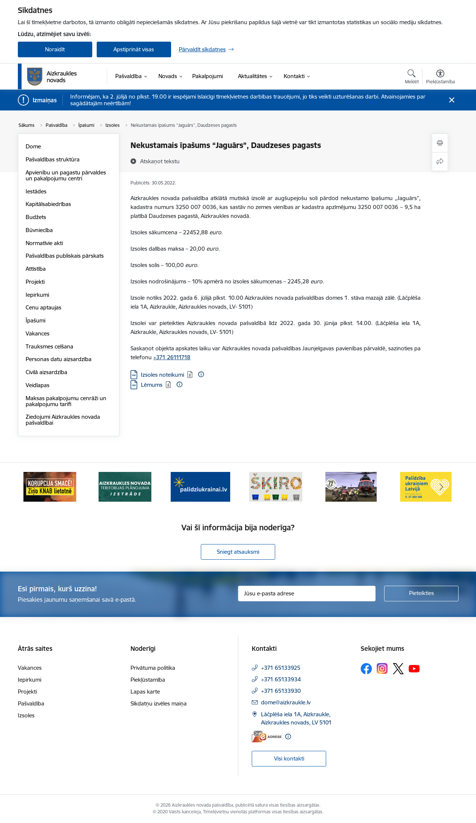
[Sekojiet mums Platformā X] (398, 668)
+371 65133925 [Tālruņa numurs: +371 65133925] (280, 667)
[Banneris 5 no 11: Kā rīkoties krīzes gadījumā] (351, 486)
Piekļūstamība (148, 679)
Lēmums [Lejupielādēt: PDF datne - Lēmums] (152, 384)
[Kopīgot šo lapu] (440, 161)
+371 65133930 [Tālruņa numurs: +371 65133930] (281, 690)
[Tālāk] (441, 487)
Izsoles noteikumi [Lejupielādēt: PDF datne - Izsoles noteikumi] (162, 374)
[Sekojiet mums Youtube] (414, 668)
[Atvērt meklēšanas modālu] (411, 78)
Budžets (36, 217)
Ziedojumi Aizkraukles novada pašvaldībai (63, 419)
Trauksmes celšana (49, 346)
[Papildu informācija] (201, 374)
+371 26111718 (171, 357)
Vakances (37, 333)
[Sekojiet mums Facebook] (366, 668)
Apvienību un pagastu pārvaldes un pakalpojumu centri (66, 175)
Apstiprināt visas (133, 49)
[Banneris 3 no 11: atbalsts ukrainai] (200, 486)
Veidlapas (37, 385)
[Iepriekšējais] (35, 487)
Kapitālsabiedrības (48, 204)
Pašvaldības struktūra (53, 159)
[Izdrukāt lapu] (440, 143)
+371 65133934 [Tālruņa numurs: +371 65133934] (281, 679)
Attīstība (36, 268)
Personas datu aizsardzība (58, 359)
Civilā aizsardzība (46, 372)
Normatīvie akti (44, 243)
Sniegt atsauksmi (238, 551)
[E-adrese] (267, 736)
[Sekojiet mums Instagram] (382, 668)
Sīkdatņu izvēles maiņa (159, 703)
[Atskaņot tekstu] (160, 161)
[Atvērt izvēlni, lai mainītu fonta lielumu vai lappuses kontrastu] (440, 78)
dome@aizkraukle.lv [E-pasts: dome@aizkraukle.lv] (286, 702)
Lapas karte (145, 691)
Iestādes (36, 191)
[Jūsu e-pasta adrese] (307, 593)
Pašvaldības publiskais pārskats (65, 255)
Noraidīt (55, 49)
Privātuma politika (153, 667)
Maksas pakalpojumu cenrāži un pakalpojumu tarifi (66, 401)
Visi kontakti (289, 758)
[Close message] (451, 100)
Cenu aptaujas (43, 307)
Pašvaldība (31, 703)
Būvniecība (39, 230)
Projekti (35, 281)
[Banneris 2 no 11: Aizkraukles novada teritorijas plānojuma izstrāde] (125, 486)
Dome (33, 146)
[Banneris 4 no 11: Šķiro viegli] (275, 486)
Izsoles (26, 715)
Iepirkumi (37, 294)
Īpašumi (35, 320)
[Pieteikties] (421, 593)
